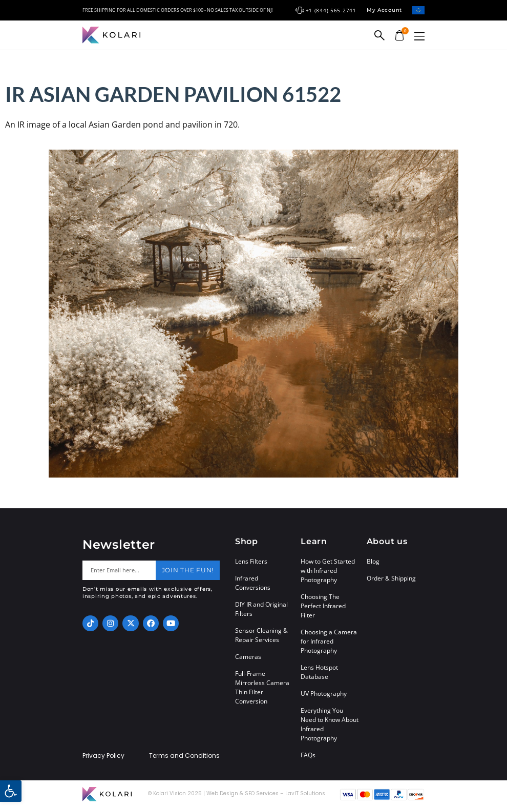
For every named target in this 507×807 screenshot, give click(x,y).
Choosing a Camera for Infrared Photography (329, 641)
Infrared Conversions (252, 583)
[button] (419, 36)
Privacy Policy (103, 756)
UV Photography (324, 693)
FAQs (308, 755)
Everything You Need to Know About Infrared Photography (329, 724)
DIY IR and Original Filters (261, 609)
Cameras (248, 656)
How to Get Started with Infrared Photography (328, 570)
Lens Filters (251, 561)
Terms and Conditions (184, 756)
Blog (373, 561)
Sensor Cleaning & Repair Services (261, 635)
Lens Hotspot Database (319, 672)
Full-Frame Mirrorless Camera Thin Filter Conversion (262, 687)
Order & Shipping (391, 578)
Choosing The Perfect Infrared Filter (323, 605)
